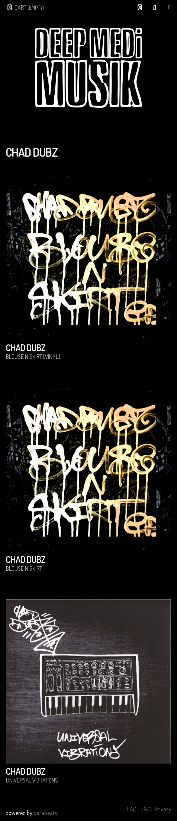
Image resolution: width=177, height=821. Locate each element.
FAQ (131, 809)
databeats (45, 813)
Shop (169, 7)
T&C (145, 809)
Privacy (163, 809)
